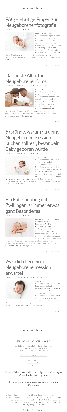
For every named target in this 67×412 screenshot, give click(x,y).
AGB (33, 365)
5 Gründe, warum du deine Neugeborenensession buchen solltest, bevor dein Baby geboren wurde (32, 140)
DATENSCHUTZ (33, 363)
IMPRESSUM (33, 360)
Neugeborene (23, 29)
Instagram (57, 372)
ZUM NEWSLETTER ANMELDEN (33, 356)
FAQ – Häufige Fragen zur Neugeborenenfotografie (31, 22)
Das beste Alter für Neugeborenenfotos (26, 78)
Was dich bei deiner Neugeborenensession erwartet (28, 267)
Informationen (24, 85)
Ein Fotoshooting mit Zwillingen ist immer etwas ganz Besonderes (32, 205)
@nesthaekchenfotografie (33, 375)
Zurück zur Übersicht (33, 8)
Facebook (33, 385)
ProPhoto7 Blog (38, 410)
